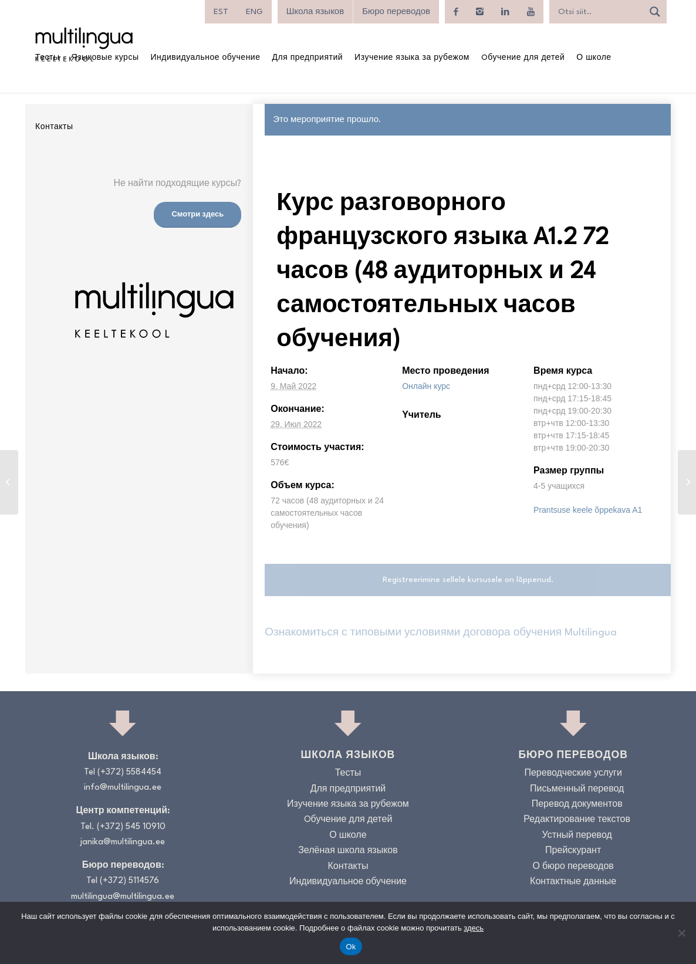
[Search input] (599, 11)
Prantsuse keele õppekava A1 (587, 510)
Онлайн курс (426, 386)
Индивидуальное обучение (348, 882)
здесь (474, 928)
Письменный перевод (577, 789)
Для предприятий (348, 789)
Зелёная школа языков (348, 851)
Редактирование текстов (576, 820)
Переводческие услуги (572, 773)
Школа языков (315, 12)
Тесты (348, 773)
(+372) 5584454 (129, 772)
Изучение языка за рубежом (348, 804)
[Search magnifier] (655, 11)
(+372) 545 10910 (131, 827)
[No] (681, 933)
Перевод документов (577, 804)
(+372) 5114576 (129, 881)
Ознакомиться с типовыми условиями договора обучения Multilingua (441, 633)
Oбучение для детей (348, 820)
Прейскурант (573, 851)
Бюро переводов (396, 12)
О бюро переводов (572, 866)
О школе (347, 835)
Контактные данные (573, 882)
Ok (351, 946)
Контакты (347, 866)
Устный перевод (577, 835)
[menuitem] (221, 11)
